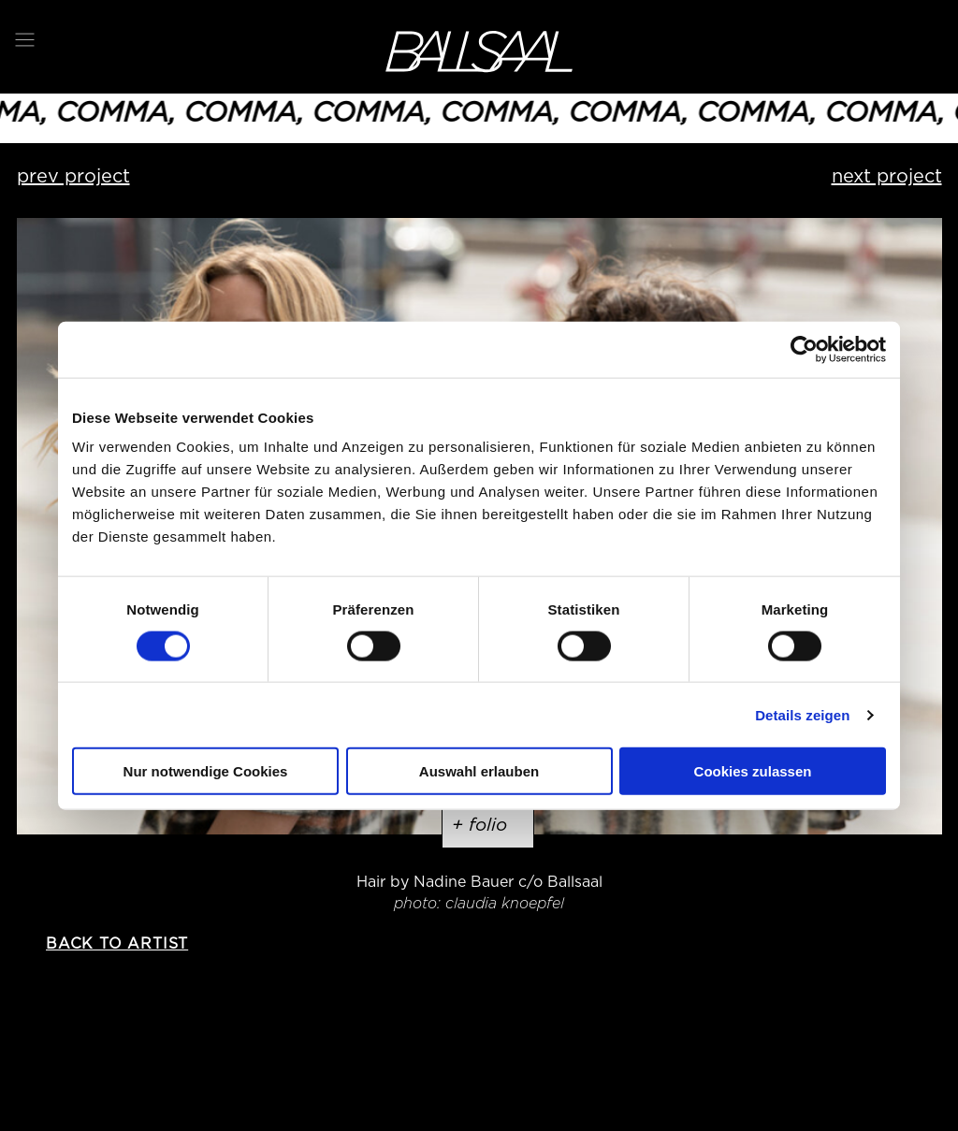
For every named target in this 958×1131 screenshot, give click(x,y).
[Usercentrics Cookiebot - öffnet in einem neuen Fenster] (804, 349)
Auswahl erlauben (479, 771)
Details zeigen (802, 714)
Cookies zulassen (753, 771)
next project (887, 176)
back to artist (117, 943)
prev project (73, 176)
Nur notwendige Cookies (205, 771)
